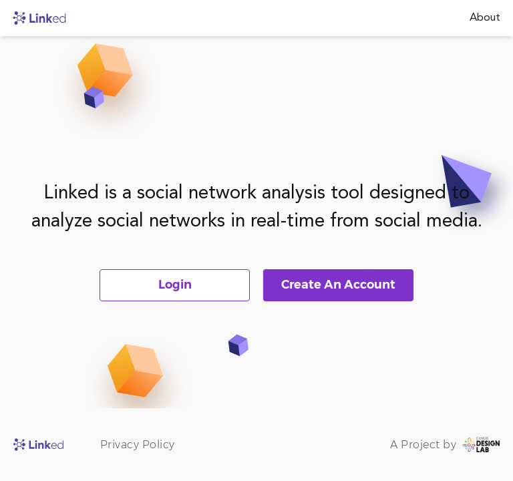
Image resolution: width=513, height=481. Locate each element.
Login (175, 284)
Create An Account (338, 284)
